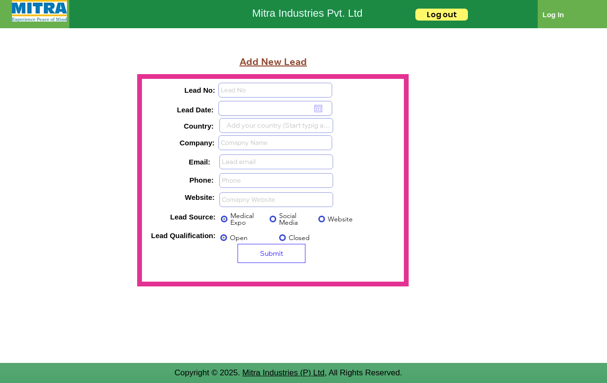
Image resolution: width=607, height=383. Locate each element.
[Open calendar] (318, 108)
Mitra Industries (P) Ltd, (284, 372)
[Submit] (271, 253)
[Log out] (441, 15)
